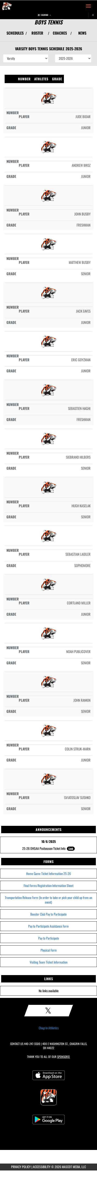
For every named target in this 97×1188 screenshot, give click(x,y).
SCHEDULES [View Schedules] (15, 33)
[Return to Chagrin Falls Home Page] (7, 6)
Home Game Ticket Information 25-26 (48, 873)
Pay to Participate (48, 938)
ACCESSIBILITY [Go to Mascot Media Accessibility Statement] (41, 1166)
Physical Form (49, 950)
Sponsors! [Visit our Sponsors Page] (63, 1056)
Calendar (44, 15)
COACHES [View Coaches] (60, 33)
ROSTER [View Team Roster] (37, 33)
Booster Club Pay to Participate (48, 914)
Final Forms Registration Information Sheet (48, 885)
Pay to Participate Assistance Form (48, 926)
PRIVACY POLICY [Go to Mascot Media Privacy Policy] (21, 1166)
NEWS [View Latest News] (82, 33)
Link (71, 849)
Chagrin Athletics (49, 1028)
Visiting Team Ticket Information (48, 962)
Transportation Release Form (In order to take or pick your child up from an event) (48, 899)
